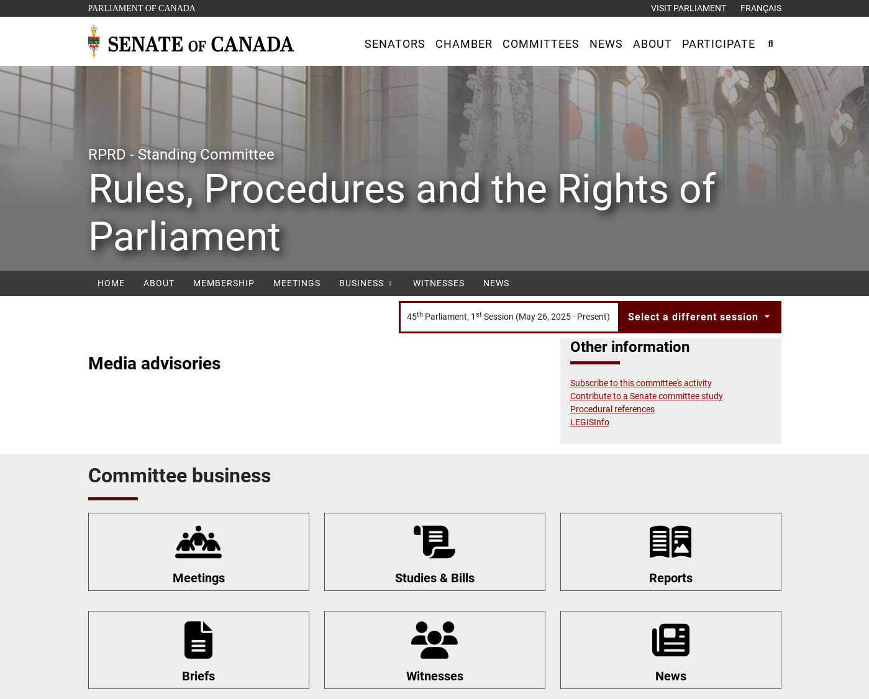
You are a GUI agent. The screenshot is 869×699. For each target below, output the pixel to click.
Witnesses (439, 283)
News (496, 283)
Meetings (297, 283)
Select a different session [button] (695, 317)
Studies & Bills (435, 577)
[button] (395, 44)
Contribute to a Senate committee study (646, 396)
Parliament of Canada (142, 7)
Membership (224, 283)
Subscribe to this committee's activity (641, 383)
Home (111, 283)
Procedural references (612, 409)
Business (366, 283)
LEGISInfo (589, 422)
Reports (671, 577)
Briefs (198, 676)
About (159, 283)
